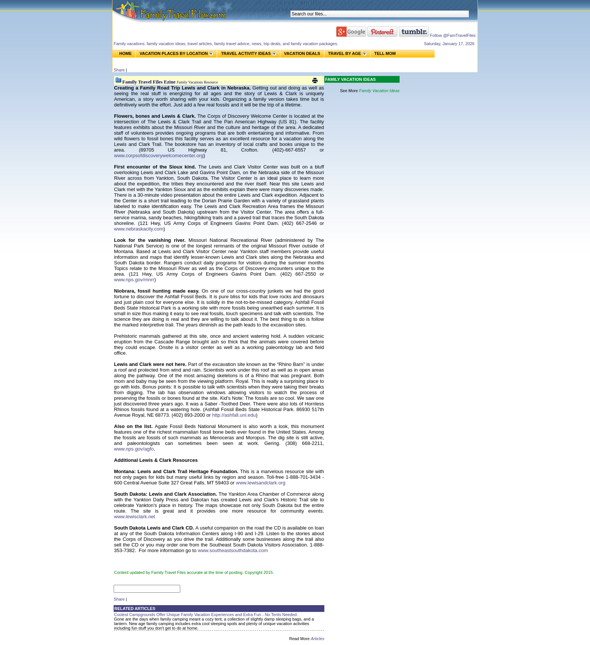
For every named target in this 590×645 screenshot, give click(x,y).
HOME (125, 53)
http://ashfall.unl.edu (234, 415)
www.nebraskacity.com (138, 229)
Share (119, 70)
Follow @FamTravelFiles (453, 35)
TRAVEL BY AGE (344, 53)
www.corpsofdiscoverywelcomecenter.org (159, 155)
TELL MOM (385, 54)
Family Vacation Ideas (379, 90)
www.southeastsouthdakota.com (233, 550)
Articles (317, 638)
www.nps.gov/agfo (134, 449)
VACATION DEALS (302, 53)
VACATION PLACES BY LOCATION (174, 53)
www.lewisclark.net (134, 516)
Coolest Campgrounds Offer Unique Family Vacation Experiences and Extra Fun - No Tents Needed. (206, 614)
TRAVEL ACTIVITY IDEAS (246, 53)
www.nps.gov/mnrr (134, 279)
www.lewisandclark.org (261, 483)
